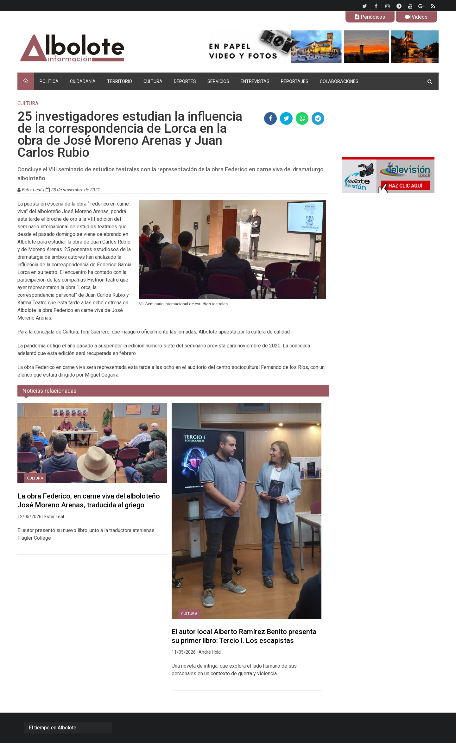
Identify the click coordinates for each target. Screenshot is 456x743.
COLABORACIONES (339, 81)
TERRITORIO (119, 81)
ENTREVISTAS (255, 81)
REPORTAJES (294, 81)
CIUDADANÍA (83, 81)
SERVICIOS (218, 81)
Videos (416, 17)
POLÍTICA (49, 81)
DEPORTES (185, 81)
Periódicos (370, 17)
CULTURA (152, 81)
